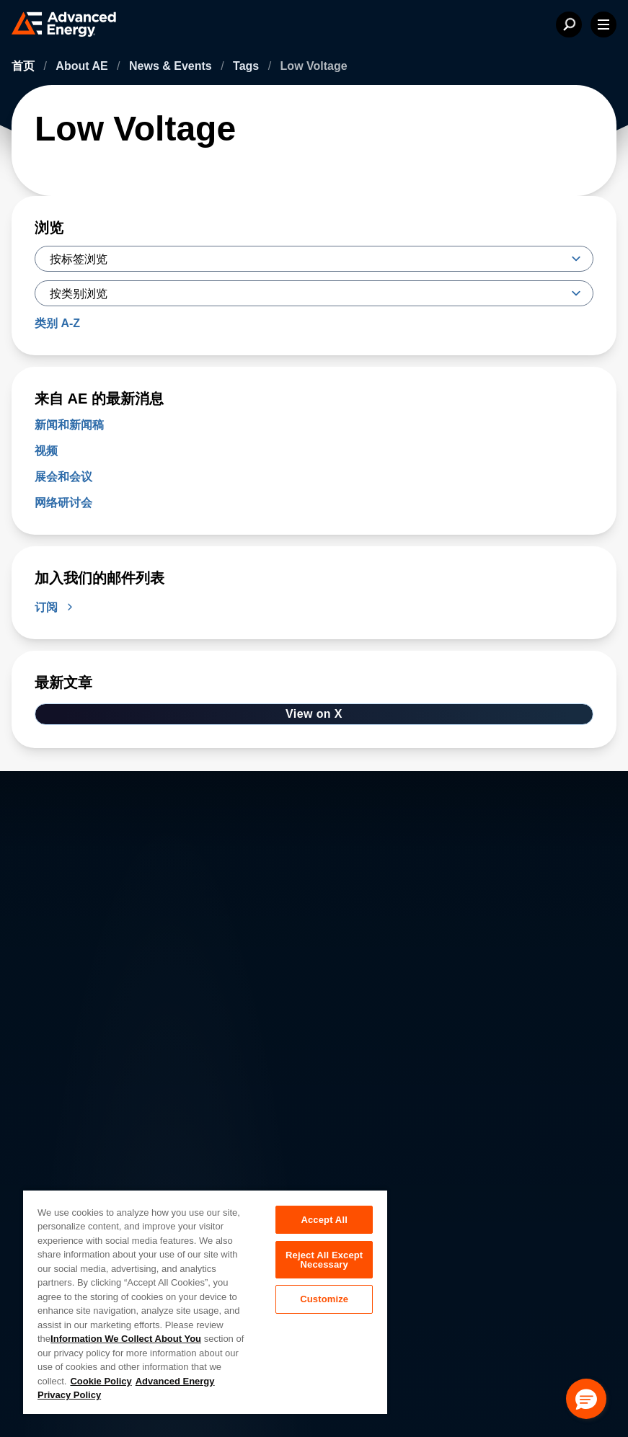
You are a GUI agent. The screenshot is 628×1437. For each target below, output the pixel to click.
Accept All (324, 1219)
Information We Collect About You (125, 1338)
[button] (586, 1399)
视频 (46, 451)
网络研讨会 (63, 503)
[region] (205, 1301)
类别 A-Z (57, 323)
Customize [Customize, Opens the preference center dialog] (324, 1299)
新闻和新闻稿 (69, 425)
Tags (247, 66)
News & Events (172, 66)
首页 (24, 66)
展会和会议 (63, 477)
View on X (314, 714)
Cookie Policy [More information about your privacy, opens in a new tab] (100, 1381)
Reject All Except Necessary (324, 1260)
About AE (83, 66)
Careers (200, 1176)
